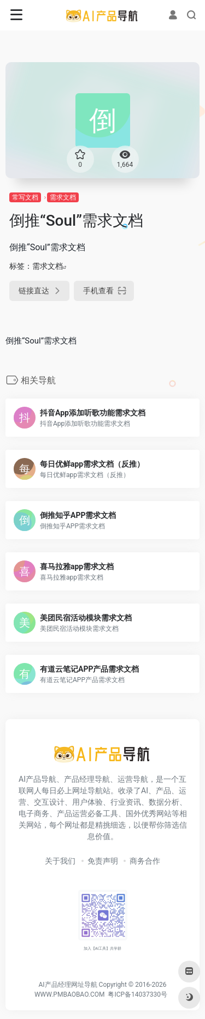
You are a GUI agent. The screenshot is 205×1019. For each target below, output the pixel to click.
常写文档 (25, 197)
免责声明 (102, 861)
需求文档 (63, 197)
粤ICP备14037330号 (137, 994)
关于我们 (60, 861)
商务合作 (145, 861)
